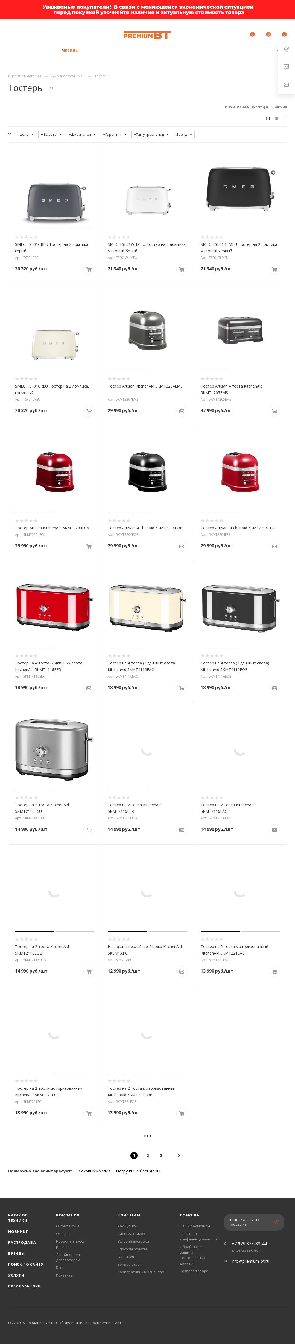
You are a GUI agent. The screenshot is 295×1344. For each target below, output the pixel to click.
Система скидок (131, 1233)
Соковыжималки (94, 1171)
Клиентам (129, 1215)
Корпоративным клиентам (141, 1271)
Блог (60, 1267)
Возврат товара (194, 1270)
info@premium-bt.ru (250, 1261)
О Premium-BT (68, 1226)
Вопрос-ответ (130, 1264)
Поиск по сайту (25, 1264)
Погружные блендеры (138, 1171)
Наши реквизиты (195, 1226)
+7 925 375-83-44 (50, 32)
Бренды (16, 1253)
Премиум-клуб (24, 1286)
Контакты (64, 1275)
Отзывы (63, 1233)
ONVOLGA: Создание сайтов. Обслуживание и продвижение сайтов (67, 1322)
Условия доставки (133, 1241)
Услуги (16, 1275)
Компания (67, 1215)
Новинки (18, 1231)
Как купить (127, 1226)
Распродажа (22, 1242)
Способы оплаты (132, 1248)
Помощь (190, 1215)
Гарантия (126, 1256)
